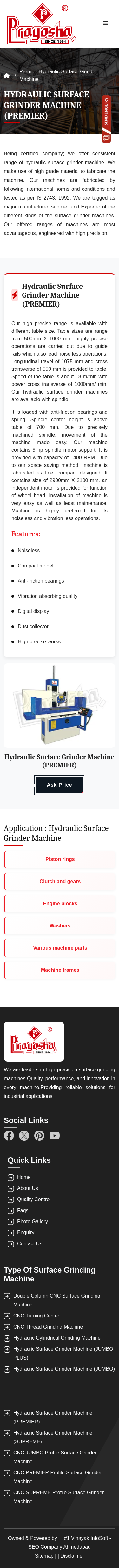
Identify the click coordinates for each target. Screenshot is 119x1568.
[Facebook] (9, 1136)
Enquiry (25, 1232)
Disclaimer (72, 1556)
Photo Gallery (32, 1221)
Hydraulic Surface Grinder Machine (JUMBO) (64, 1369)
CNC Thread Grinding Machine (48, 1326)
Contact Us (29, 1243)
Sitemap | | (47, 1556)
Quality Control (34, 1199)
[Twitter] (24, 1136)
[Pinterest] (39, 1136)
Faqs (23, 1210)
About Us (27, 1188)
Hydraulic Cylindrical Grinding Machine (57, 1338)
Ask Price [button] (59, 785)
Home (24, 1177)
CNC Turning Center (36, 1315)
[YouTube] (55, 1136)
